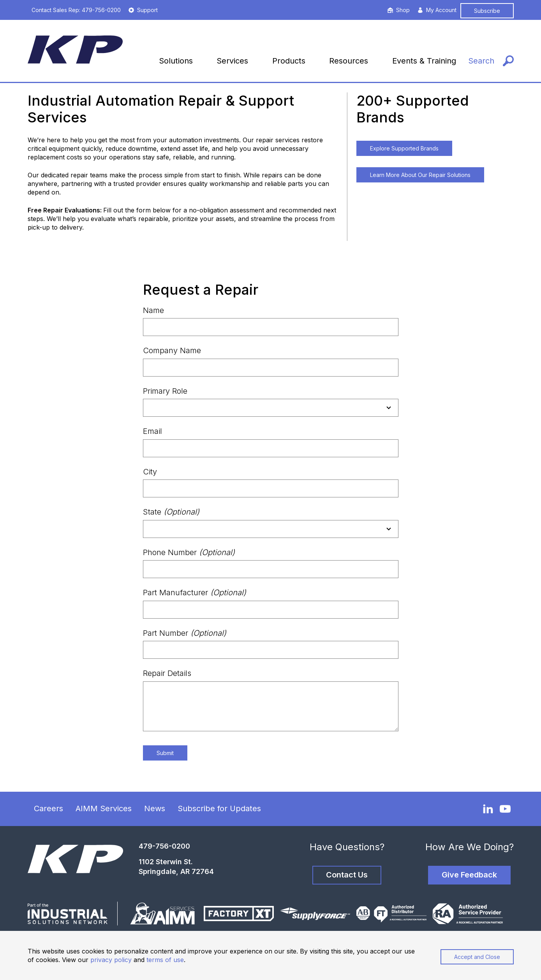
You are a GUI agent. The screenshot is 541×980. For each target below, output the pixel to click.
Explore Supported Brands (404, 148)
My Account (437, 10)
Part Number (184, 633)
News (154, 808)
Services (232, 60)
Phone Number (189, 552)
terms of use (165, 960)
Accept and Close (477, 956)
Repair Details (167, 673)
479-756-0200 (164, 846)
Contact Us (347, 874)
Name (153, 310)
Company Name (172, 350)
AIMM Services (104, 808)
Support (143, 10)
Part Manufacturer (194, 592)
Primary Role (165, 391)
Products (288, 60)
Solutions (176, 60)
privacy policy (111, 960)
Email (152, 431)
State (171, 512)
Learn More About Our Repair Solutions (420, 175)
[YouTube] (505, 808)
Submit (165, 753)
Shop (399, 10)
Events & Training (424, 60)
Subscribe (487, 10)
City (150, 471)
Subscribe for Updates (219, 808)
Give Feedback (469, 874)
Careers (48, 808)
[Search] (491, 61)
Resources (348, 60)
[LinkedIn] (488, 808)
